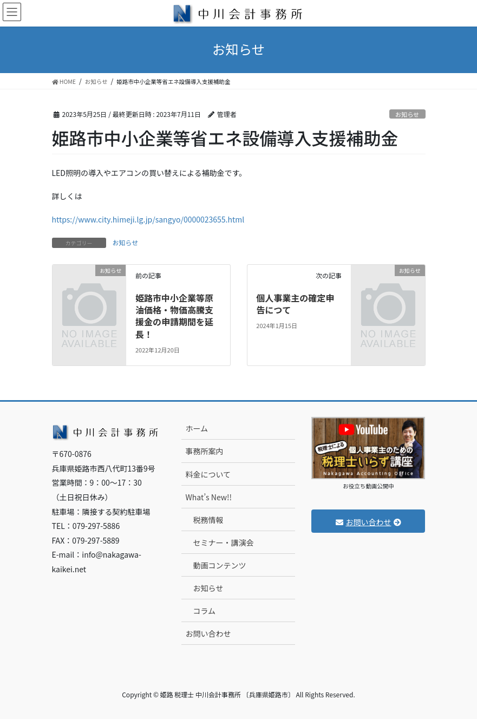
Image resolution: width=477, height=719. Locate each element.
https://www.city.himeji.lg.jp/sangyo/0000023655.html (148, 219)
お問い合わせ (208, 633)
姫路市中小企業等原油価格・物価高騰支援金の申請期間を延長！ (174, 316)
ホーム (196, 428)
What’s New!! (208, 497)
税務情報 (208, 519)
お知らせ (407, 114)
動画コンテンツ (219, 565)
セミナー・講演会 (223, 542)
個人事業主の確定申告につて (295, 303)
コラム (204, 610)
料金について (208, 474)
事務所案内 (204, 451)
